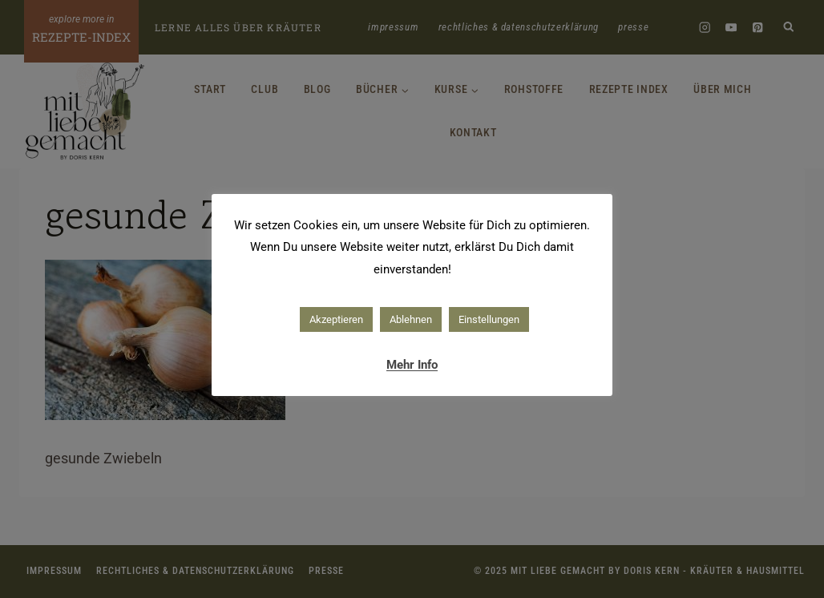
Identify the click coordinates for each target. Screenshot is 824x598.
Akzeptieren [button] (336, 319)
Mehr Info (412, 365)
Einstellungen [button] (488, 319)
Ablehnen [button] (411, 319)
